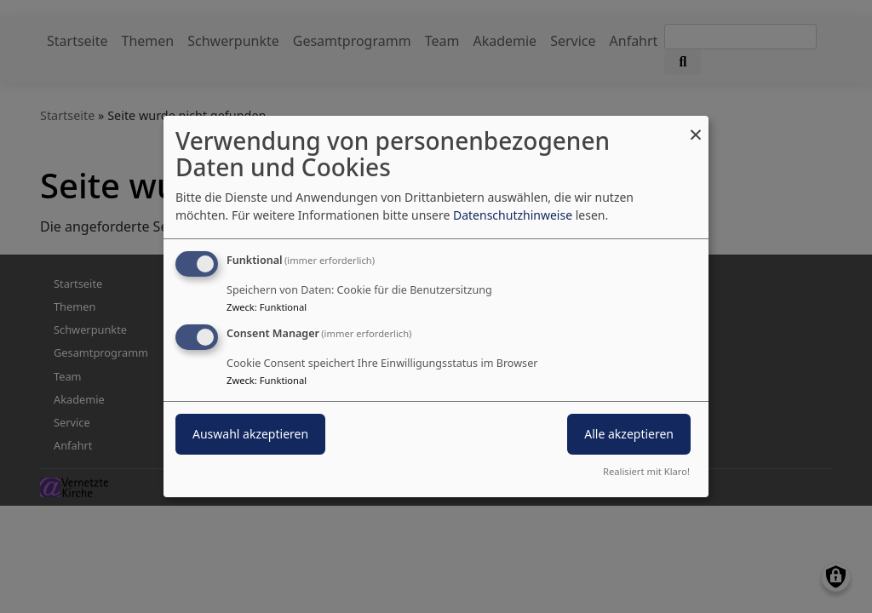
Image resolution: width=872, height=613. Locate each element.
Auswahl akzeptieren (250, 434)
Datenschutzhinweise (512, 215)
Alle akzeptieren (629, 434)
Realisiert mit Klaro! (646, 471)
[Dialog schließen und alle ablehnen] (695, 126)
